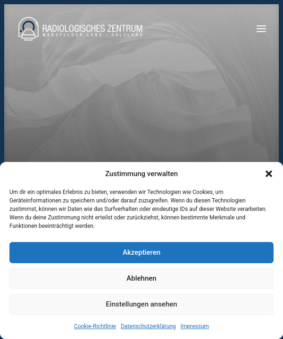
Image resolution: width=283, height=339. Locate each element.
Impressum (195, 326)
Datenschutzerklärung (148, 326)
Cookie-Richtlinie (95, 326)
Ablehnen (141, 278)
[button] (269, 173)
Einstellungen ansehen (141, 304)
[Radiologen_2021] (81, 28)
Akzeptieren (141, 252)
